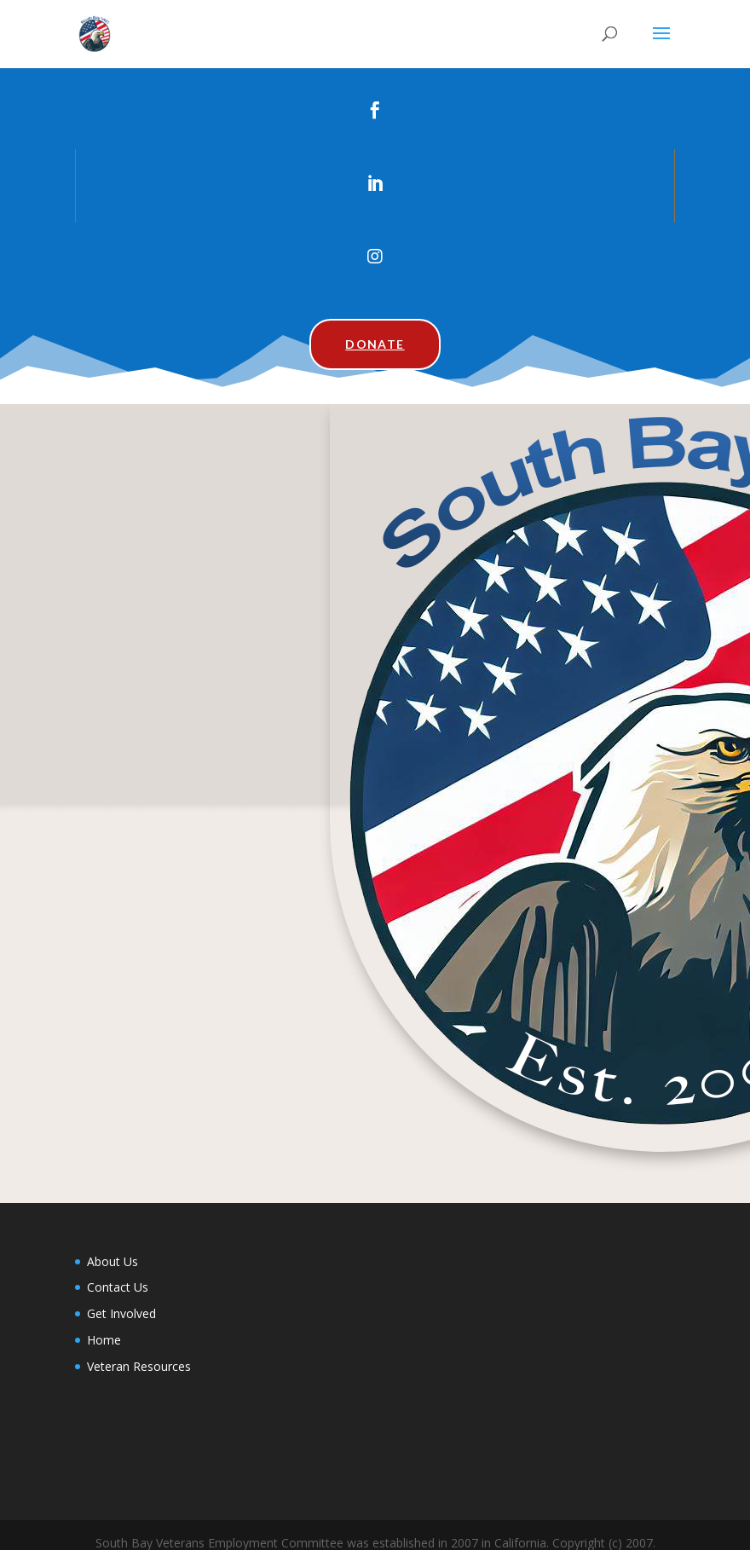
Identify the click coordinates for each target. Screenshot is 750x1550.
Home (104, 1340)
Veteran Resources (139, 1366)
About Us (112, 1261)
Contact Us (117, 1287)
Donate (374, 344)
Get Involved (121, 1313)
